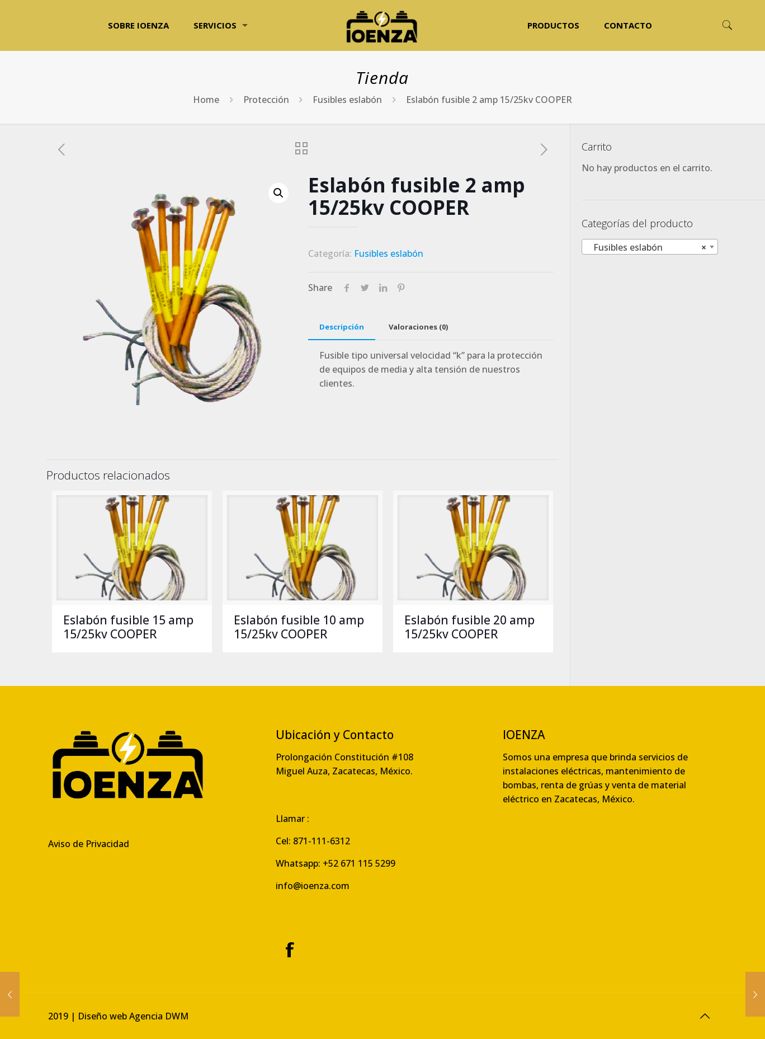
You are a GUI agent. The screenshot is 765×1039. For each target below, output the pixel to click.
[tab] (341, 327)
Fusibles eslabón (347, 99)
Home (206, 99)
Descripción (341, 327)
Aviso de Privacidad (88, 844)
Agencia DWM (158, 1016)
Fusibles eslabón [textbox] (646, 247)
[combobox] (650, 247)
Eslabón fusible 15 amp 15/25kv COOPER (128, 627)
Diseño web (102, 1016)
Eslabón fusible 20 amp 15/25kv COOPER (469, 627)
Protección (266, 99)
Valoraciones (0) (418, 327)
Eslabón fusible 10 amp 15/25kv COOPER (299, 627)
